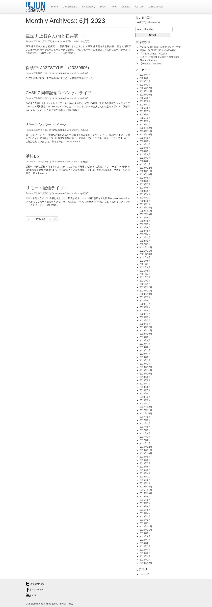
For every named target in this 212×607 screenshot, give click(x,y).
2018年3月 (145, 397)
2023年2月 (145, 201)
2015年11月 (146, 490)
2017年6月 (145, 426)
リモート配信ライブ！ (47, 188)
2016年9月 (145, 456)
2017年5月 (145, 430)
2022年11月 (146, 211)
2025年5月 (145, 111)
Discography (88, 6)
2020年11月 (146, 290)
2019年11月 (146, 330)
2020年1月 (145, 324)
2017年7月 (145, 423)
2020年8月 (145, 300)
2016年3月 (145, 476)
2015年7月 (145, 503)
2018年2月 (145, 400)
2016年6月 (145, 466)
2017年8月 (145, 420)
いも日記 (84, 41)
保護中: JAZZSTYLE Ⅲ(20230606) (57, 67)
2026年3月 (145, 78)
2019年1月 (145, 363)
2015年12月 (146, 486)
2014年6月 (145, 543)
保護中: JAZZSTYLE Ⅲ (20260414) (158, 50)
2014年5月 (145, 546)
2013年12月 (146, 563)
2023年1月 (145, 204)
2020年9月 (145, 297)
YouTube (139, 6)
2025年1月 (145, 124)
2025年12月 (146, 88)
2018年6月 (145, 387)
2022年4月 (145, 234)
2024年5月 (145, 151)
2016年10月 (146, 453)
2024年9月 (145, 138)
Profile (54, 6)
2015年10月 (146, 493)
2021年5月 (145, 270)
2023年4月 (145, 194)
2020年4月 (145, 314)
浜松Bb (32, 156)
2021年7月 (145, 264)
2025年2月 (145, 121)
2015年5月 (145, 510)
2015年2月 (145, 519)
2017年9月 (145, 417)
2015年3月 (145, 516)
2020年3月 (145, 317)
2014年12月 (146, 526)
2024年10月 (146, 134)
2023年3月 (145, 197)
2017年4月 (145, 433)
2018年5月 (145, 390)
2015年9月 (145, 496)
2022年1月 (145, 244)
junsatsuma (59, 41)
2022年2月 (145, 240)
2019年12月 (146, 327)
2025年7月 (145, 104)
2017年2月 (145, 440)
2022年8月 (145, 221)
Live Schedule (70, 6)
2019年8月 (145, 340)
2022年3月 (145, 237)
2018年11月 (146, 370)
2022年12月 (146, 207)
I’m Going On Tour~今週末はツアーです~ (161, 47)
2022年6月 (145, 227)
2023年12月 (146, 167)
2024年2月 (145, 161)
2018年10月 (146, 373)
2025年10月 (146, 94)
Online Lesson (156, 6)
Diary (103, 6)
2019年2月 (145, 360)
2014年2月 (145, 556)
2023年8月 (145, 181)
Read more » (68, 53)
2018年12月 (146, 367)
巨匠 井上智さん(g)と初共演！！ (56, 36)
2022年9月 (145, 217)
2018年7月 (145, 383)
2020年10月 (146, 294)
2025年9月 (145, 98)
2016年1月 (145, 483)
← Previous (39, 219)
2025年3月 (145, 118)
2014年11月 (146, 529)
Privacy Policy (66, 603)
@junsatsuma (35, 584)
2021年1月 (145, 284)
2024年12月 (146, 128)
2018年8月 (145, 380)
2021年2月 (145, 280)
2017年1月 (145, 443)
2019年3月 (145, 357)
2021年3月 (145, 277)
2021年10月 (146, 254)
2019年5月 (145, 350)
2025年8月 (145, 101)
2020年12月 (146, 287)
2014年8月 (145, 536)
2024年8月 (145, 141)
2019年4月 (145, 353)
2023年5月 (145, 191)
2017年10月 (146, 413)
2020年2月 (145, 320)
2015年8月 (145, 500)
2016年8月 (145, 460)
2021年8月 (145, 260)
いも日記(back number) (147, 22)
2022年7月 (145, 224)
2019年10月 (146, 333)
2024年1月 (145, 164)
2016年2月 (145, 480)
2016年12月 (146, 446)
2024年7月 (145, 144)
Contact (126, 6)
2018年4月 (145, 393)
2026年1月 (145, 84)
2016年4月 (145, 473)
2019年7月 (145, 343)
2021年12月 (146, 247)
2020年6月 (145, 307)
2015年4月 (145, 513)
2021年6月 (145, 267)
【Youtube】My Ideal (150, 63)
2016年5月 (145, 470)
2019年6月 (145, 347)
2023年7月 (145, 184)
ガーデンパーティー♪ (46, 124)
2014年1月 (145, 559)
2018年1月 (145, 403)
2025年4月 (145, 114)
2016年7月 (145, 463)
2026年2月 (145, 81)
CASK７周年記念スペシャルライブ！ (61, 93)
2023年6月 (145, 187)
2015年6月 (145, 506)
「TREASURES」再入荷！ (154, 53)
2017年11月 (146, 410)
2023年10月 (146, 174)
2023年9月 (145, 177)
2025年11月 (146, 91)
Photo (113, 6)
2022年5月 (145, 231)
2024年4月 (145, 154)
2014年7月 (145, 539)
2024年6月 (145, 147)
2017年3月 (145, 436)
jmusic (31, 595)
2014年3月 (145, 553)
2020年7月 (145, 304)
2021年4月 (145, 274)
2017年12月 (146, 407)
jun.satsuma (34, 589)
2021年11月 (146, 250)
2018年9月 (145, 377)
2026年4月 (145, 74)
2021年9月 (145, 257)
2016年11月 (146, 450)
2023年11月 (146, 171)
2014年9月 (145, 533)
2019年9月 (145, 337)
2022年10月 (146, 214)
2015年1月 (145, 523)
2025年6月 (145, 108)
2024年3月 (145, 157)
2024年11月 (146, 131)
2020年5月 (145, 310)
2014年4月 (145, 549)
